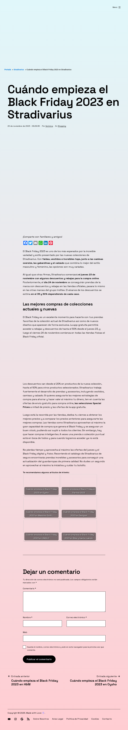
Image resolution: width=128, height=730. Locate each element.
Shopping (62, 126)
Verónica (49, 126)
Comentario (29, 588)
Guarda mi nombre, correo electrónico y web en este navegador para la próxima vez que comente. (65, 648)
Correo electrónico (76, 617)
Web (25, 632)
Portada (7, 70)
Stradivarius (19, 70)
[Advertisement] (64, 38)
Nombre (27, 617)
